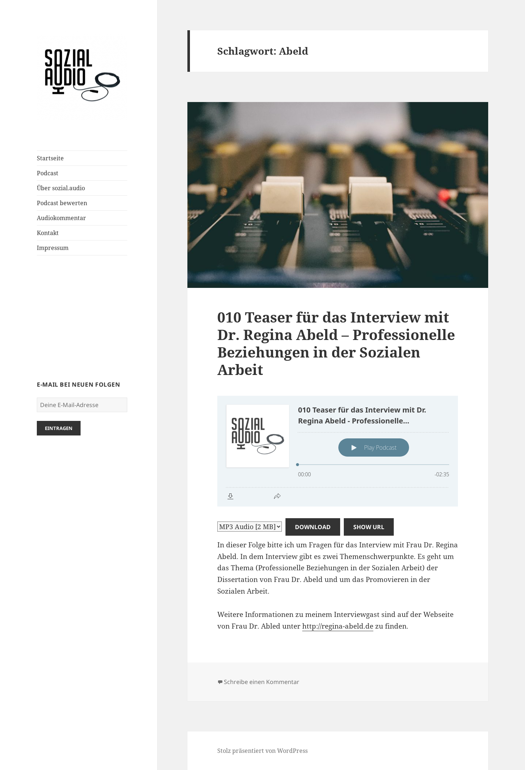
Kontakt (48, 233)
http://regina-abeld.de (337, 626)
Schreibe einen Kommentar (261, 682)
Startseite (50, 158)
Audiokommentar (61, 218)
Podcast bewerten (62, 203)
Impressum (53, 248)
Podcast (47, 173)
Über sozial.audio (61, 188)
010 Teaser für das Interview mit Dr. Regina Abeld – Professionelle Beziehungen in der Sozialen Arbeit (336, 343)
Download (313, 527)
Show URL (368, 527)
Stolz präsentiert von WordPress (262, 751)
